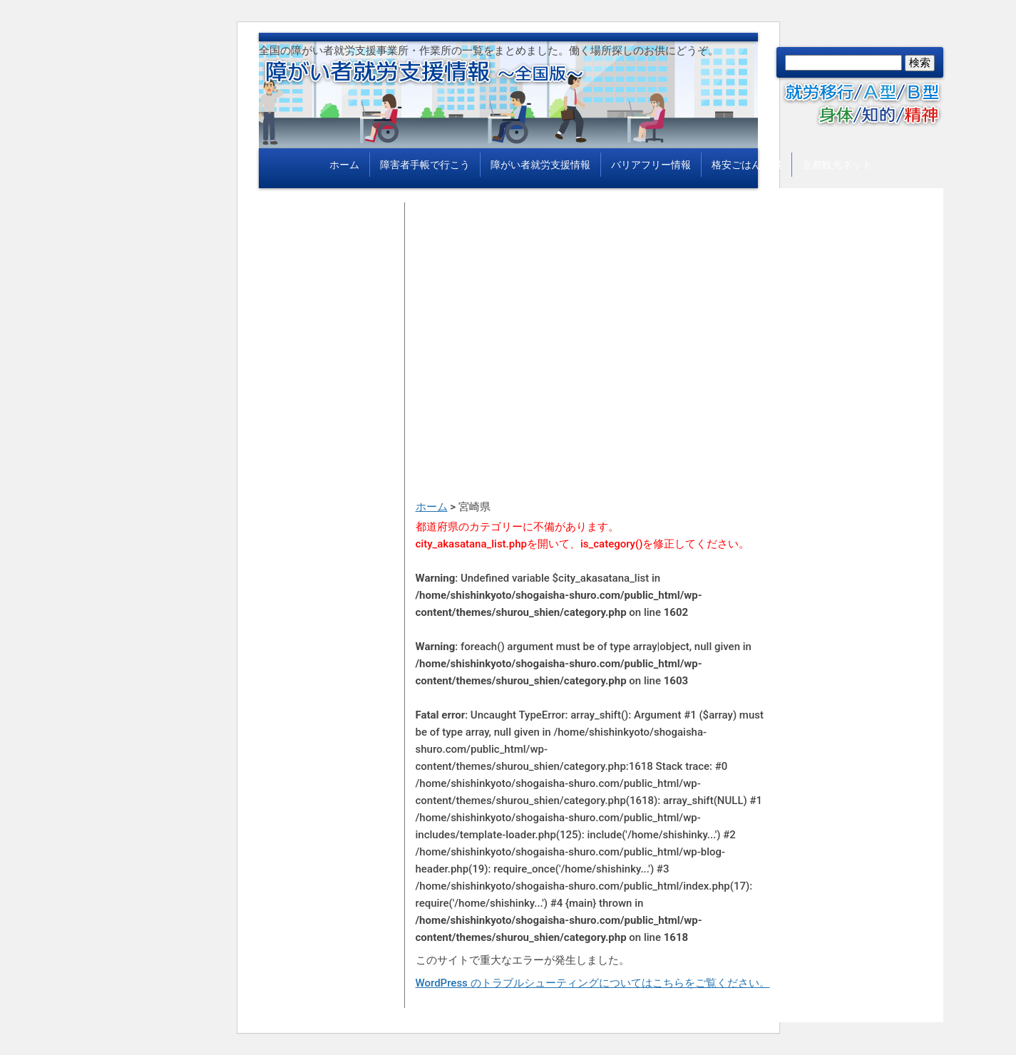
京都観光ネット (837, 164)
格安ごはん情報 (746, 164)
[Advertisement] (594, 302)
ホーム (344, 164)
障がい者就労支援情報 (540, 164)
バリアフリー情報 (651, 164)
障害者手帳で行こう (425, 164)
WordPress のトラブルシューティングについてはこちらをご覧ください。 (593, 983)
